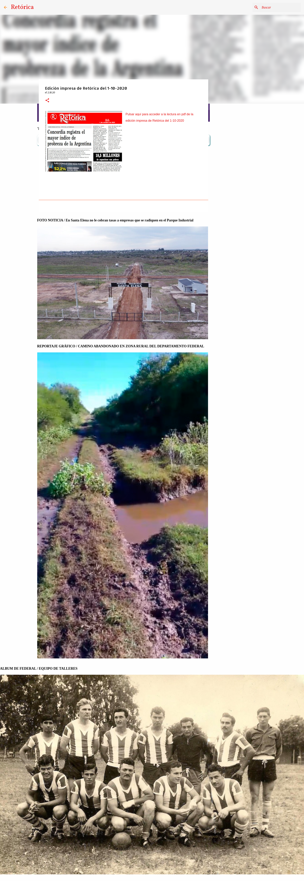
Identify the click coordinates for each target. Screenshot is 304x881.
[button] (47, 100)
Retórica (22, 7)
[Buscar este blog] (280, 7)
